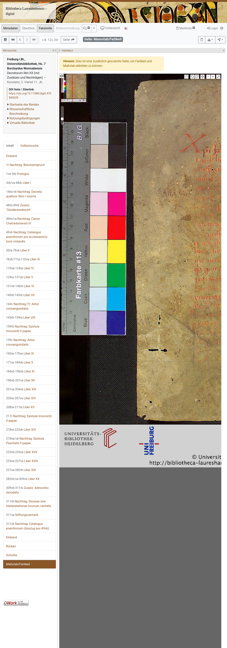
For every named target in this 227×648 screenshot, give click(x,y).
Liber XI (20, 371)
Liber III (23, 259)
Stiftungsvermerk (22, 515)
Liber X (19, 362)
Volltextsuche (29, 145)
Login (212, 28)
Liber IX (20, 353)
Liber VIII (20, 317)
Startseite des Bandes (24, 104)
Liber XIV (21, 398)
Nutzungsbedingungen (24, 118)
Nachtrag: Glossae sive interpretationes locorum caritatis (28, 504)
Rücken (11, 546)
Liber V (19, 277)
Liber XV (20, 407)
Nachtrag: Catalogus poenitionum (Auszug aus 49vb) (27, 526)
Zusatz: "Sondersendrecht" (18, 207)
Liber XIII (21, 389)
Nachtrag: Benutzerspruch (25, 165)
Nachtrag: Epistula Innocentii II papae (22, 329)
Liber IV (20, 268)
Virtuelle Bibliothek (22, 123)
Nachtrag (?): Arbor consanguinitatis (22, 306)
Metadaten (10, 28)
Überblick (28, 28)
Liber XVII (21, 452)
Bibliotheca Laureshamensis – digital (26, 11)
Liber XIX (21, 470)
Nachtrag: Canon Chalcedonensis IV (23, 221)
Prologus (17, 174)
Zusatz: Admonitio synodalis (27, 490)
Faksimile (45, 28)
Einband (11, 156)
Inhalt (10, 145)
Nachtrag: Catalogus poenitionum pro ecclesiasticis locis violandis (26, 236)
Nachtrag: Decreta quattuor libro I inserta (24, 194)
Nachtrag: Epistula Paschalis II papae (25, 441)
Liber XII (20, 380)
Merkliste (185, 28)
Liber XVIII (22, 461)
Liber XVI (21, 429)
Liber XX (23, 479)
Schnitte (11, 555)
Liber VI (20, 286)
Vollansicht (110, 28)
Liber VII (20, 295)
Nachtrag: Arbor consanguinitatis (20, 342)
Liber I (18, 183)
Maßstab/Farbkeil (18, 564)
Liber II (17, 250)
